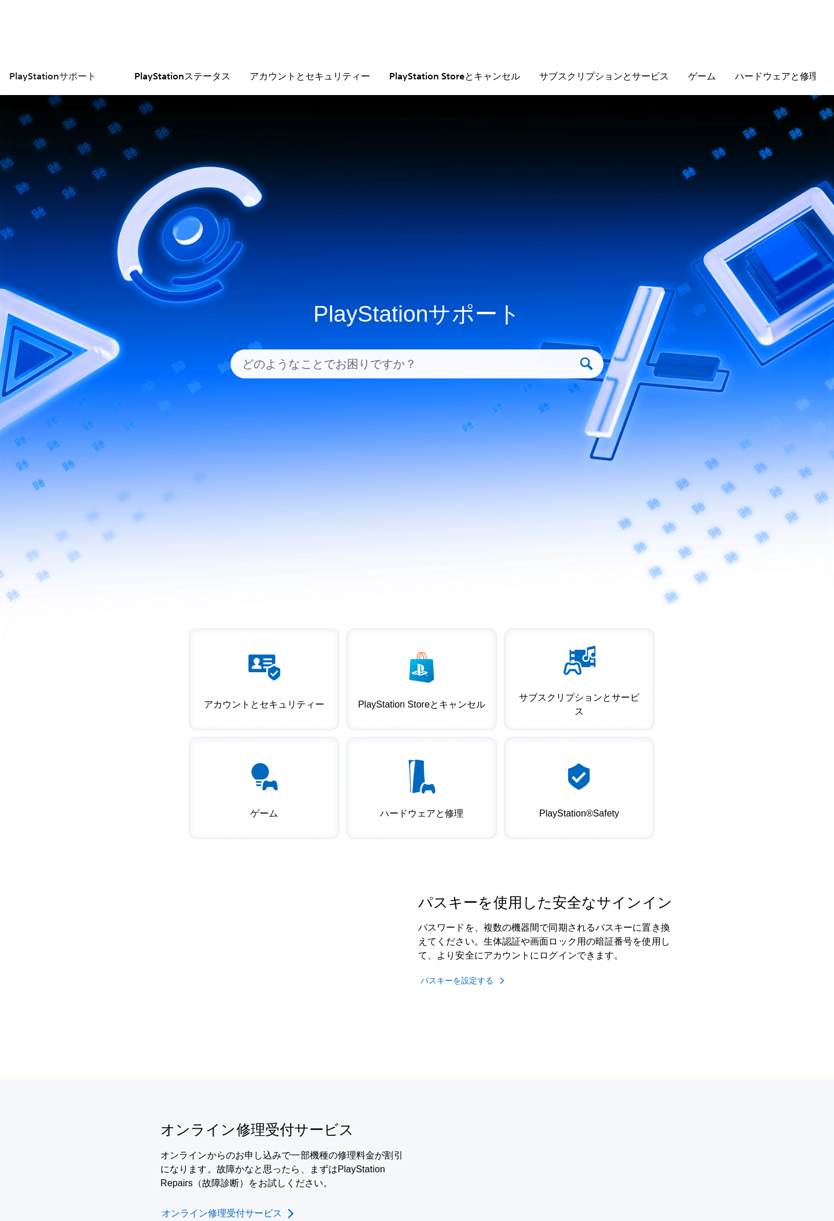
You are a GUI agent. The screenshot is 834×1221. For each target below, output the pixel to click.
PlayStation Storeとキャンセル (454, 76)
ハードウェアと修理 (776, 76)
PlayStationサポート (52, 76)
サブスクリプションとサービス (604, 76)
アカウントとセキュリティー (310, 76)
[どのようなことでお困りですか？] (409, 364)
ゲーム (702, 76)
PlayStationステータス (182, 76)
